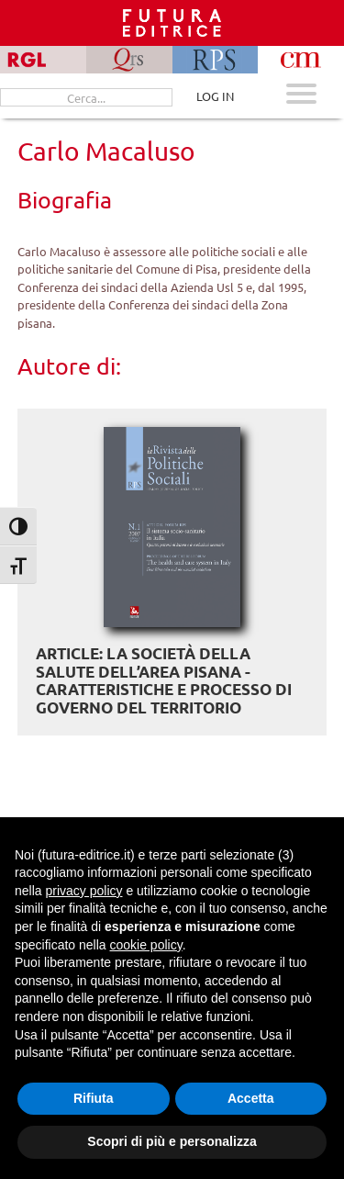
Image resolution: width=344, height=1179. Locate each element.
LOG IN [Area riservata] (215, 96)
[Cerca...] (86, 97)
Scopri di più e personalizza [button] (171, 1141)
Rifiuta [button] (93, 1098)
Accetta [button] (250, 1098)
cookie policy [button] (146, 945)
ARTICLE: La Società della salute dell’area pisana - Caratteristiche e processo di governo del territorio (164, 680)
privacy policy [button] (83, 890)
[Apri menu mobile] (301, 96)
